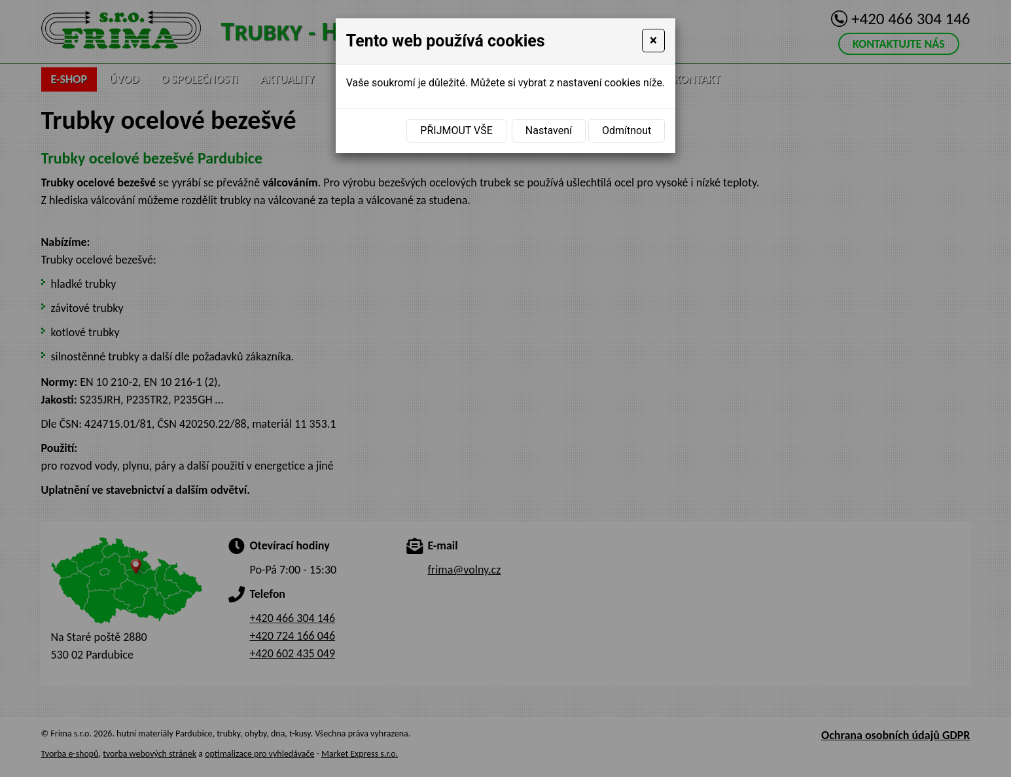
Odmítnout (626, 130)
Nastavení (548, 130)
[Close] (653, 40)
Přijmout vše (456, 130)
